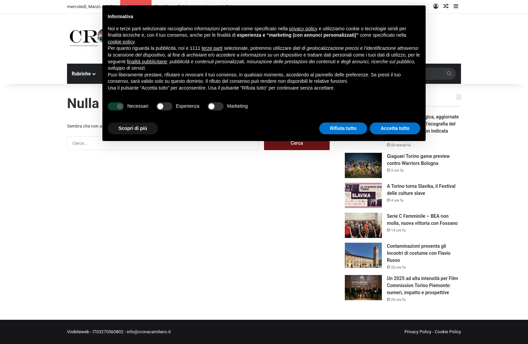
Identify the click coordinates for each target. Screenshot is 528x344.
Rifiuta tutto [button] (343, 128)
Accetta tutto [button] (395, 128)
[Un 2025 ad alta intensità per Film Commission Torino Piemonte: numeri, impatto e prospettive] (363, 287)
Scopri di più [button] (133, 128)
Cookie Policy (448, 331)
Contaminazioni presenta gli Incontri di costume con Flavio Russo (419, 253)
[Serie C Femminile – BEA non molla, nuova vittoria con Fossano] (363, 225)
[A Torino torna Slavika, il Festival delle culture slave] (363, 195)
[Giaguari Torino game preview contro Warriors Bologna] (363, 165)
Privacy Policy (417, 331)
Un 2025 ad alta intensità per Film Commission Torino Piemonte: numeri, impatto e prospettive (422, 285)
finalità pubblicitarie (147, 61)
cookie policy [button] (121, 41)
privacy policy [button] (303, 28)
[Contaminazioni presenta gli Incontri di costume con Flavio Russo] (363, 255)
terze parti (212, 48)
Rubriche (81, 73)
